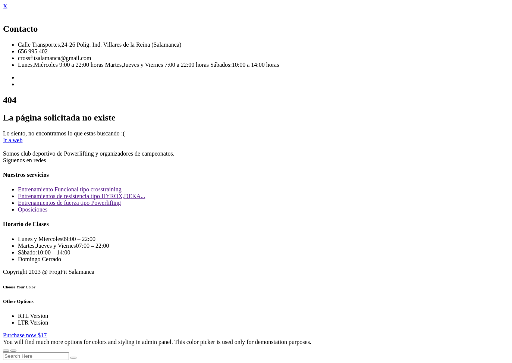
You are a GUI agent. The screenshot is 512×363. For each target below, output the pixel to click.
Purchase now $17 (25, 335)
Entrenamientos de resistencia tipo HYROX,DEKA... (81, 196)
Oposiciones (32, 209)
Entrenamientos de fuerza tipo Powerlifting (69, 203)
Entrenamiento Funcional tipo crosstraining (70, 189)
